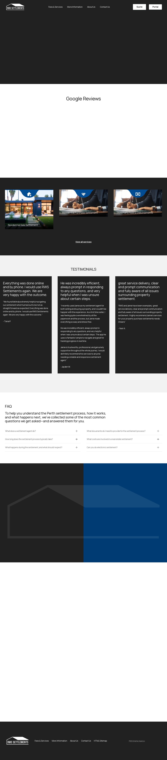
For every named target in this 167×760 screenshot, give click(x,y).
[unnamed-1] (15, 7)
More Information (59, 740)
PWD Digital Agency (137, 741)
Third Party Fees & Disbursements (135, 212)
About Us (74, 740)
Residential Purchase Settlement (80, 212)
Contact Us (86, 740)
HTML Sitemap (100, 740)
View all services (83, 242)
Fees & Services (42, 740)
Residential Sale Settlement (23, 225)
